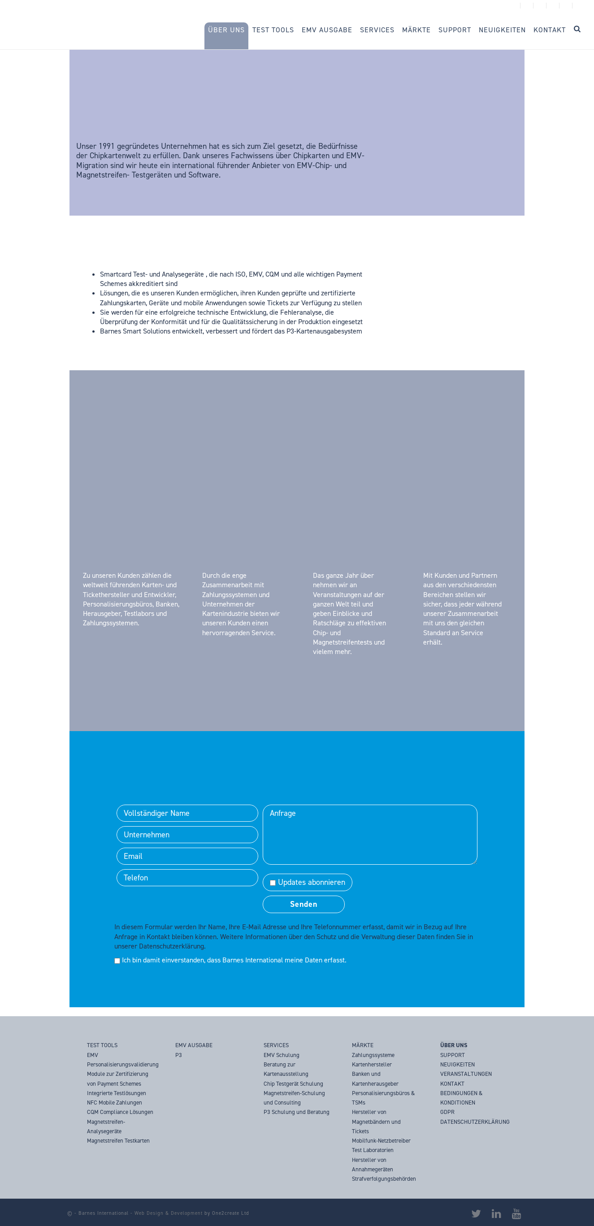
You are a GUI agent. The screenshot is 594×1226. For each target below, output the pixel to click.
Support (454, 30)
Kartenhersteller (372, 1064)
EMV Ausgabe (327, 30)
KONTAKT (452, 1083)
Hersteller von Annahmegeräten (372, 1164)
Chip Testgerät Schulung (293, 1083)
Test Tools (273, 30)
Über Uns (226, 30)
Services (377, 30)
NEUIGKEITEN (457, 1064)
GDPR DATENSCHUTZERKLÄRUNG (475, 1116)
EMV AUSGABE (193, 1045)
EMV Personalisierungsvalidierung (123, 1059)
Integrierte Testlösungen (116, 1093)
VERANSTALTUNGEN (466, 1074)
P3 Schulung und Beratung (297, 1112)
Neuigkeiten (502, 30)
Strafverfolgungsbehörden (384, 1179)
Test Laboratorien (373, 1150)
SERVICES (276, 1045)
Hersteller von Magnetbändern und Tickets (376, 1121)
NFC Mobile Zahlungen (114, 1102)
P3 (178, 1055)
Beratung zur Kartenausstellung (286, 1069)
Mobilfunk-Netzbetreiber (381, 1140)
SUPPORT (452, 1055)
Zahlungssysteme (373, 1055)
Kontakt (549, 30)
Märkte (416, 30)
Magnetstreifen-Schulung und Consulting (294, 1097)
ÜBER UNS (453, 1045)
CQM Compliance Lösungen (120, 1112)
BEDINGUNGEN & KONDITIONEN (461, 1097)
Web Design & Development (168, 1213)
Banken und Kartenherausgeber (375, 1078)
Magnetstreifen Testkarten (118, 1140)
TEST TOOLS (102, 1045)
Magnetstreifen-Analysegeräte (106, 1126)
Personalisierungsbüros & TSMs (383, 1097)
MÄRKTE (362, 1045)
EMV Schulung (281, 1055)
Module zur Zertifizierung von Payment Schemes (117, 1078)
